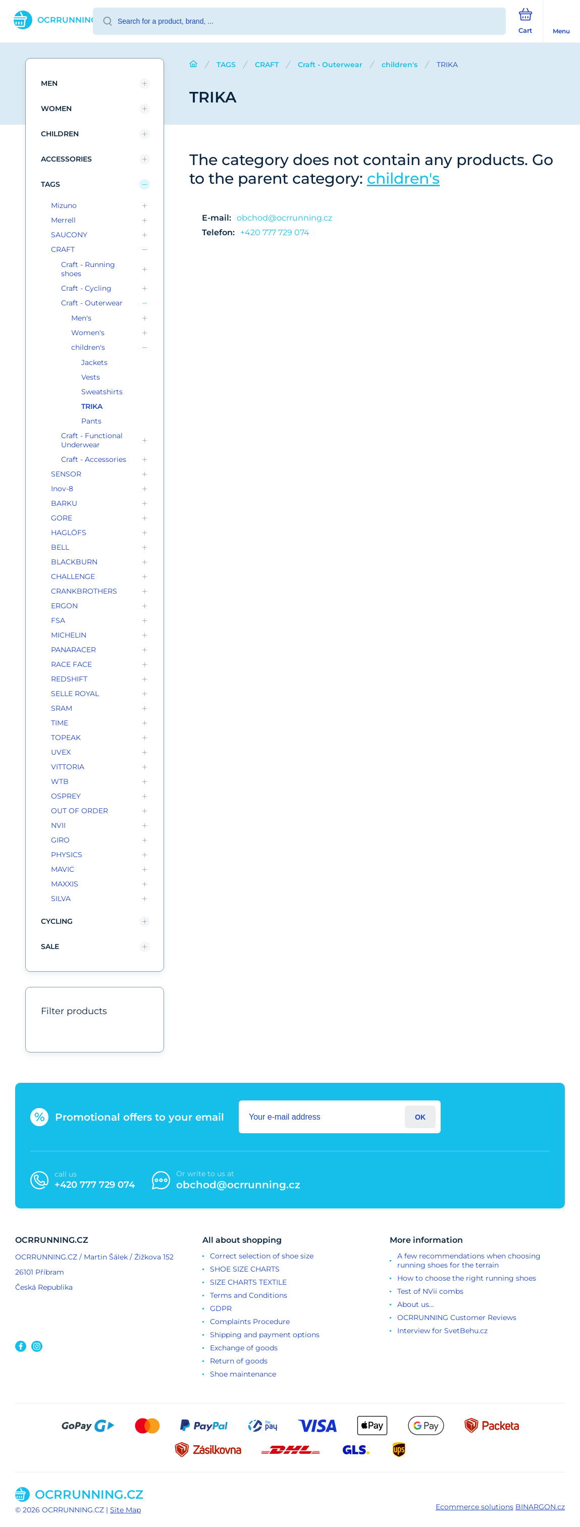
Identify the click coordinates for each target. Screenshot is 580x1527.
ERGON (64, 605)
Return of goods (239, 1360)
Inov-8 (62, 488)
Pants (91, 421)
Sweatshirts (102, 391)
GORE (61, 517)
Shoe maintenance (243, 1374)
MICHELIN (68, 635)
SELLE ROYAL (75, 693)
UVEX (61, 752)
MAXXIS (64, 883)
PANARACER (73, 649)
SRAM (61, 708)
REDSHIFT (69, 678)
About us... (415, 1304)
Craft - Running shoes (88, 269)
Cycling (57, 921)
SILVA (61, 898)
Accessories (66, 159)
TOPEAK (66, 737)
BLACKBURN (74, 561)
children (60, 133)
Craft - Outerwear (330, 64)
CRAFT (267, 64)
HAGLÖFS (68, 532)
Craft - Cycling (86, 288)
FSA (58, 620)
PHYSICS (66, 854)
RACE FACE (71, 664)
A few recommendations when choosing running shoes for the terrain (469, 1260)
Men (49, 83)
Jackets (94, 362)
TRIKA (91, 406)
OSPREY (66, 796)
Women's (87, 332)
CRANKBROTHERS (84, 591)
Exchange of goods (244, 1347)
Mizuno (64, 205)
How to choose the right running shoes (466, 1278)
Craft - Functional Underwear (92, 440)
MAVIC (62, 869)
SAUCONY (69, 234)
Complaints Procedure (250, 1321)
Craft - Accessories (93, 459)
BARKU (64, 503)
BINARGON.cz (540, 1506)
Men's (81, 318)
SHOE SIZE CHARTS (245, 1269)
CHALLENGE (73, 576)
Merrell (63, 220)
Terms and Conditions (248, 1295)
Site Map (125, 1509)
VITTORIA (67, 766)
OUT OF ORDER (79, 810)
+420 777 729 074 (274, 232)
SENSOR (66, 474)
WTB (60, 781)
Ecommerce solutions (474, 1506)
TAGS (226, 64)
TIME (59, 722)
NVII (58, 825)
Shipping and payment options (265, 1334)
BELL (60, 547)
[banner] (47, 20)
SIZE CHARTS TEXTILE (248, 1282)
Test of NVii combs (430, 1291)
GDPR (221, 1308)
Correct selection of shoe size (261, 1255)
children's (399, 64)
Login (420, 1116)
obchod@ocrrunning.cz (284, 218)
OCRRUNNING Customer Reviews (456, 1317)
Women (56, 108)
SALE (50, 946)
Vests (90, 377)
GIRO (60, 840)
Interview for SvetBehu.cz (442, 1330)
